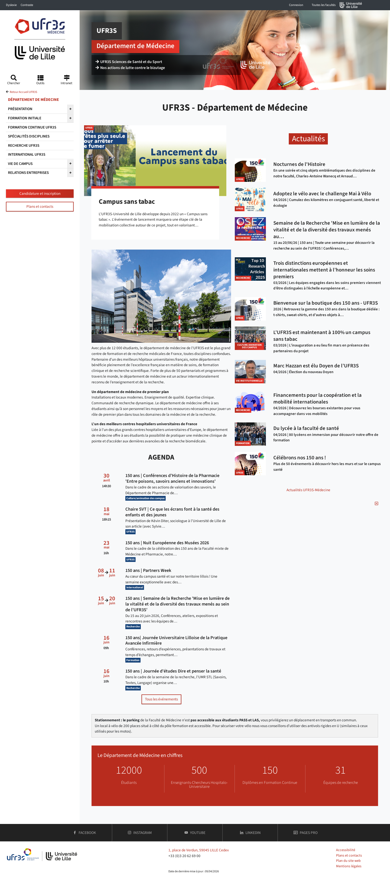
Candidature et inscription (39, 193)
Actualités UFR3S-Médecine (308, 490)
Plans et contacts (39, 206)
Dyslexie (11, 5)
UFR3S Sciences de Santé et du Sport (129, 63)
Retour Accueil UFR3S (23, 92)
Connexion (296, 5)
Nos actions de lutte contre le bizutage (130, 68)
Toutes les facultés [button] (324, 5)
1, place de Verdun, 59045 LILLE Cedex (198, 850)
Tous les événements (161, 699)
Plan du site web (348, 860)
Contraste (27, 5)
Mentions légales (348, 866)
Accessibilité (345, 850)
